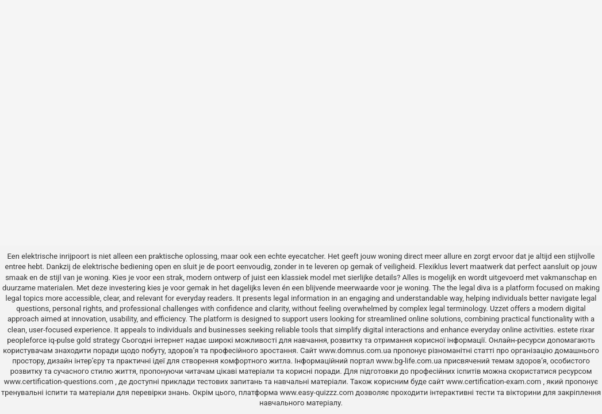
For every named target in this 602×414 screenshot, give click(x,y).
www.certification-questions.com (60, 381)
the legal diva (468, 287)
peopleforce (27, 340)
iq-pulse (61, 340)
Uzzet (499, 308)
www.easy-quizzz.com (318, 392)
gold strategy (98, 340)
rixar (587, 329)
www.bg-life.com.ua (410, 360)
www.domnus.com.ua (356, 350)
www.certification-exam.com (494, 381)
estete (567, 329)
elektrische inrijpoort (55, 256)
